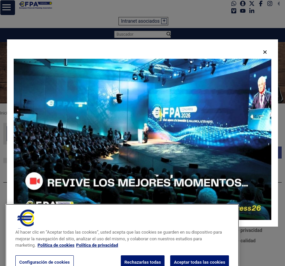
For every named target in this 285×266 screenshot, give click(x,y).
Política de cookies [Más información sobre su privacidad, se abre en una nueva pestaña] (56, 251)
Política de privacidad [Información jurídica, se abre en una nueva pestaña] (97, 251)
